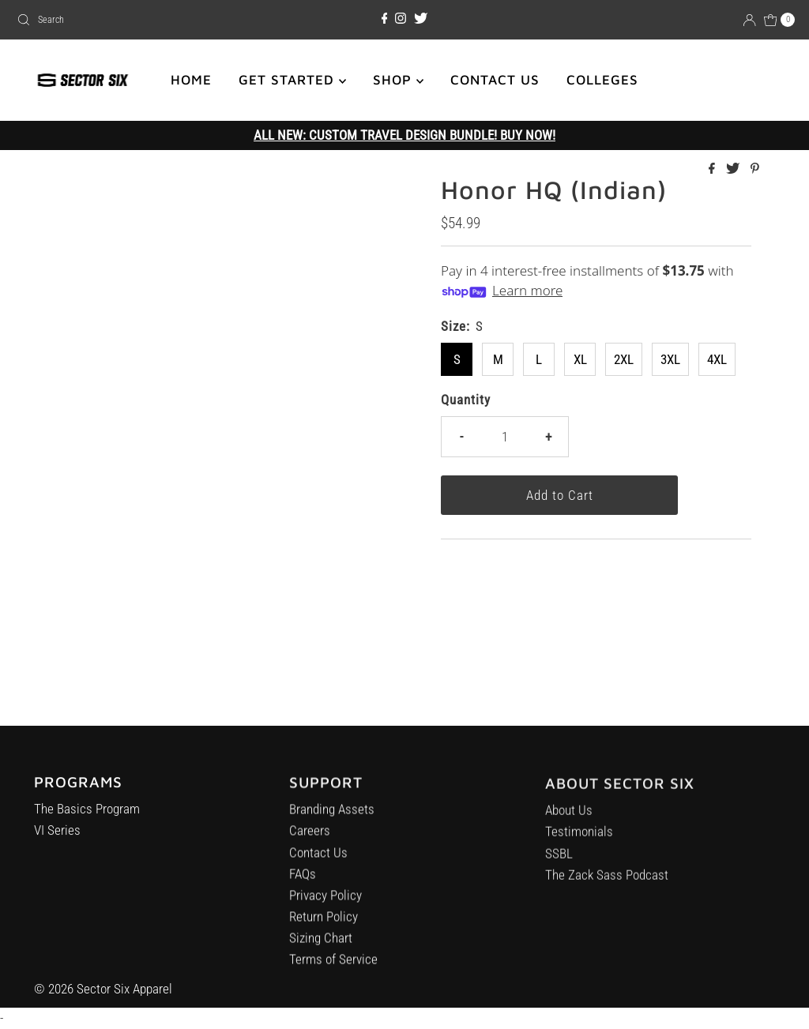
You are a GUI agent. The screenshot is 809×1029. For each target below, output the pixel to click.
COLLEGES (602, 80)
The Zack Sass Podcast (606, 885)
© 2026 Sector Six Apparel (103, 989)
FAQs (302, 880)
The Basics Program (87, 813)
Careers (309, 837)
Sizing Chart (320, 944)
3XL (670, 359)
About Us (569, 820)
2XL (624, 359)
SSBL (559, 864)
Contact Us (318, 858)
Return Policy (323, 923)
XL (580, 359)
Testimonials (579, 842)
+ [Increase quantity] (548, 437)
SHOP (398, 80)
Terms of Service (333, 966)
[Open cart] (780, 20)
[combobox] (137, 20)
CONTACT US (495, 80)
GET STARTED (292, 80)
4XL (717, 359)
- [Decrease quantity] (461, 437)
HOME (191, 80)
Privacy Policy (325, 902)
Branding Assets (331, 816)
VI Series (57, 834)
